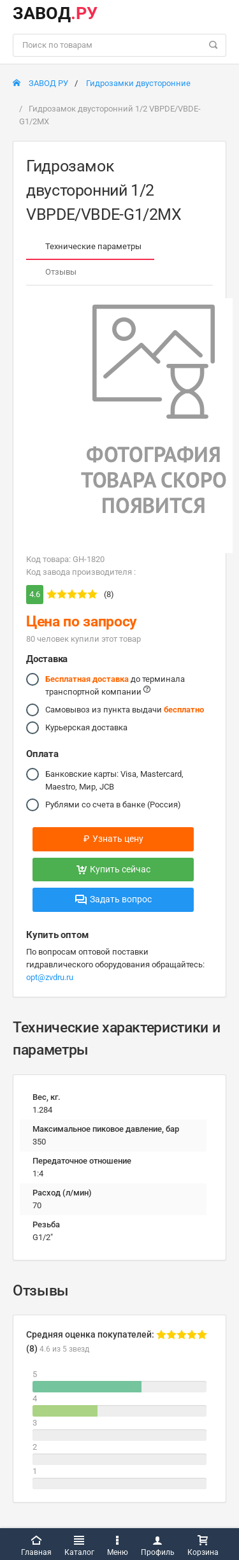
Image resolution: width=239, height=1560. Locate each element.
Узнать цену (113, 839)
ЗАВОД (55, 13)
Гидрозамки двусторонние (138, 83)
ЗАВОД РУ (40, 83)
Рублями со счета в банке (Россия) (113, 804)
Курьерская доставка (86, 727)
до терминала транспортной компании (115, 685)
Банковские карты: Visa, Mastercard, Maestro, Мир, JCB (114, 779)
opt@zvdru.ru (49, 977)
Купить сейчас (113, 869)
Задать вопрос (113, 899)
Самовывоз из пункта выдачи (124, 710)
